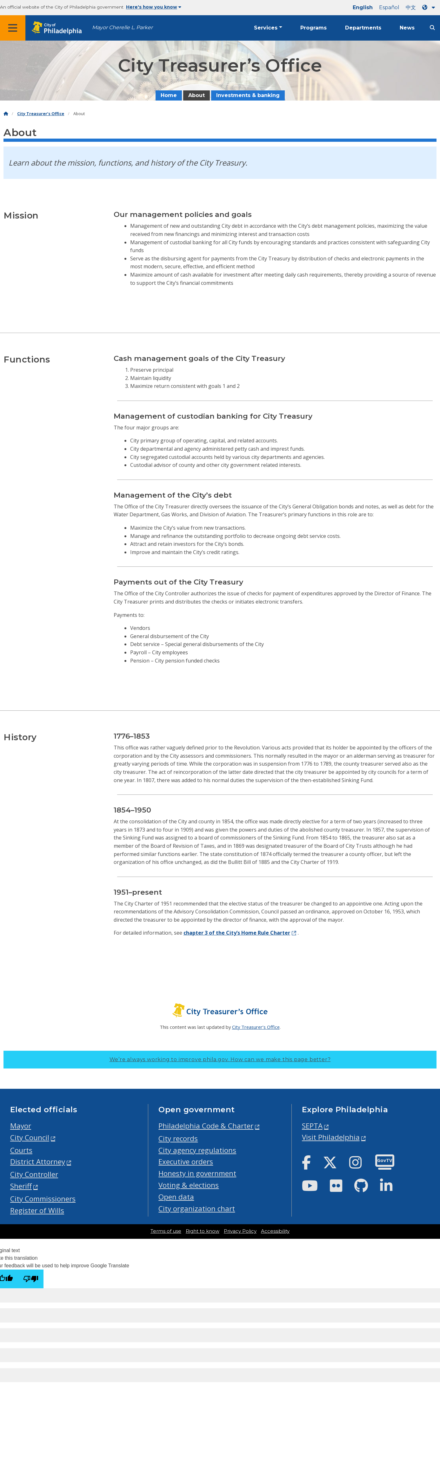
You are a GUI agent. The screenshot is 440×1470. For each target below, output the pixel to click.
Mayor (20, 1126)
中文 (411, 7)
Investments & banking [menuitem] (248, 95)
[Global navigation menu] (12, 28)
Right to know (202, 1231)
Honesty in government (197, 1173)
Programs (313, 28)
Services (265, 28)
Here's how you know (153, 7)
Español (389, 7)
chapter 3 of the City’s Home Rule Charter (236, 932)
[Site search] (432, 28)
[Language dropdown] (430, 7)
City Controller (34, 1174)
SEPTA (312, 1126)
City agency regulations (197, 1150)
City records (178, 1138)
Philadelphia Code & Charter (205, 1126)
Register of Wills (37, 1210)
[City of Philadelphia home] (59, 28)
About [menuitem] (196, 95)
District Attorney (37, 1161)
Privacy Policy (240, 1231)
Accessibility (275, 1231)
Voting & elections (188, 1185)
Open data (176, 1197)
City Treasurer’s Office (40, 113)
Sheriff (21, 1186)
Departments (363, 28)
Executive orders (185, 1161)
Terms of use (165, 1231)
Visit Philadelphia (331, 1137)
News (407, 28)
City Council (29, 1137)
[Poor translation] (30, 1279)
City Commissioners (43, 1199)
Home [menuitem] (169, 95)
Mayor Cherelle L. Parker (122, 27)
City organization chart (196, 1208)
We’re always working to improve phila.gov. (220, 1059)
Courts (21, 1150)
